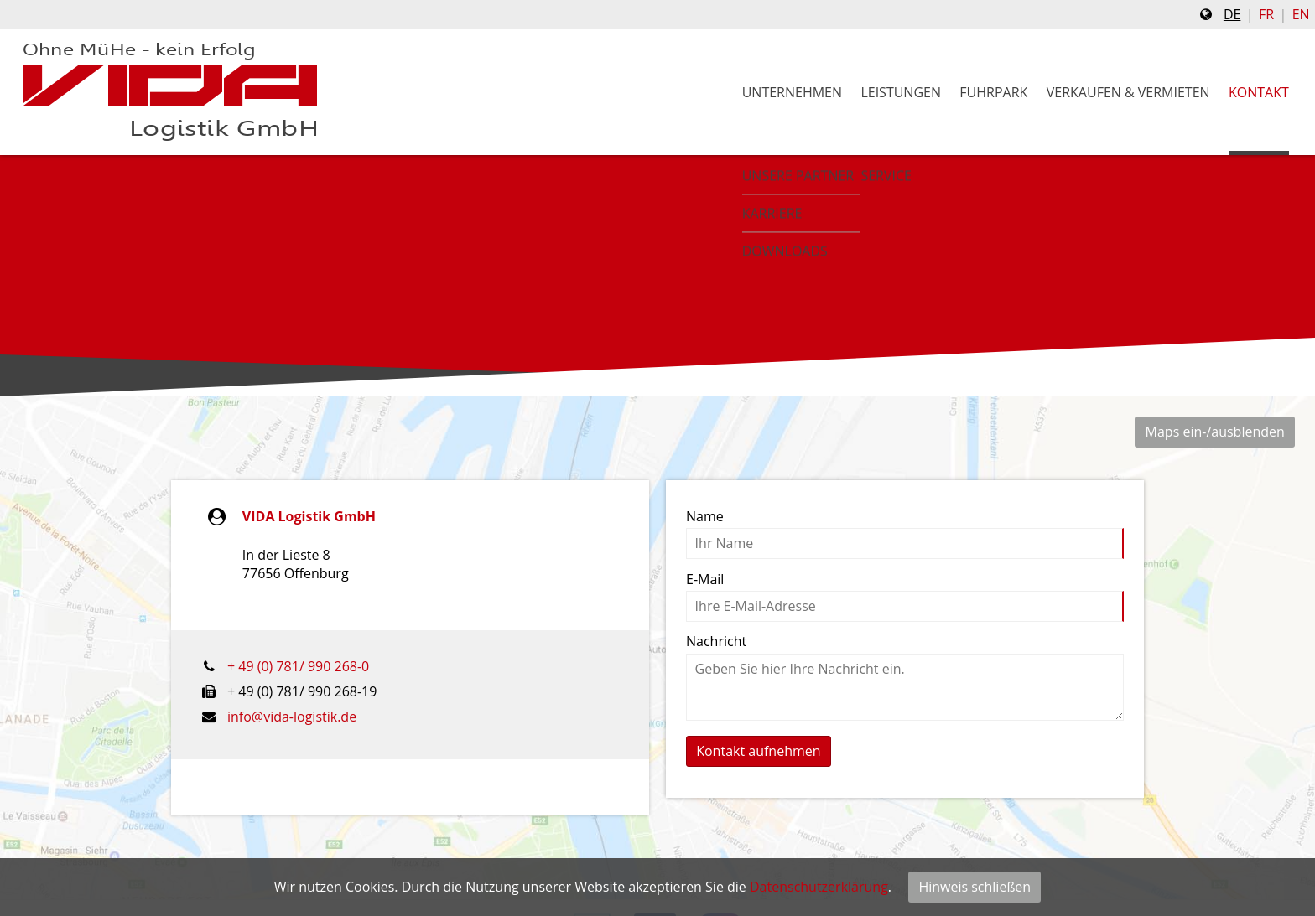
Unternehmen (792, 92)
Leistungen (900, 92)
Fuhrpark (993, 92)
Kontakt (1259, 92)
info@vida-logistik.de (291, 716)
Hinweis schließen (974, 886)
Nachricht (716, 641)
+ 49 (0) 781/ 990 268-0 (298, 666)
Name (705, 516)
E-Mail (705, 579)
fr (1266, 14)
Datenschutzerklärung (819, 886)
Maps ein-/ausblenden (1215, 431)
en (1301, 14)
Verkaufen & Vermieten (1128, 92)
